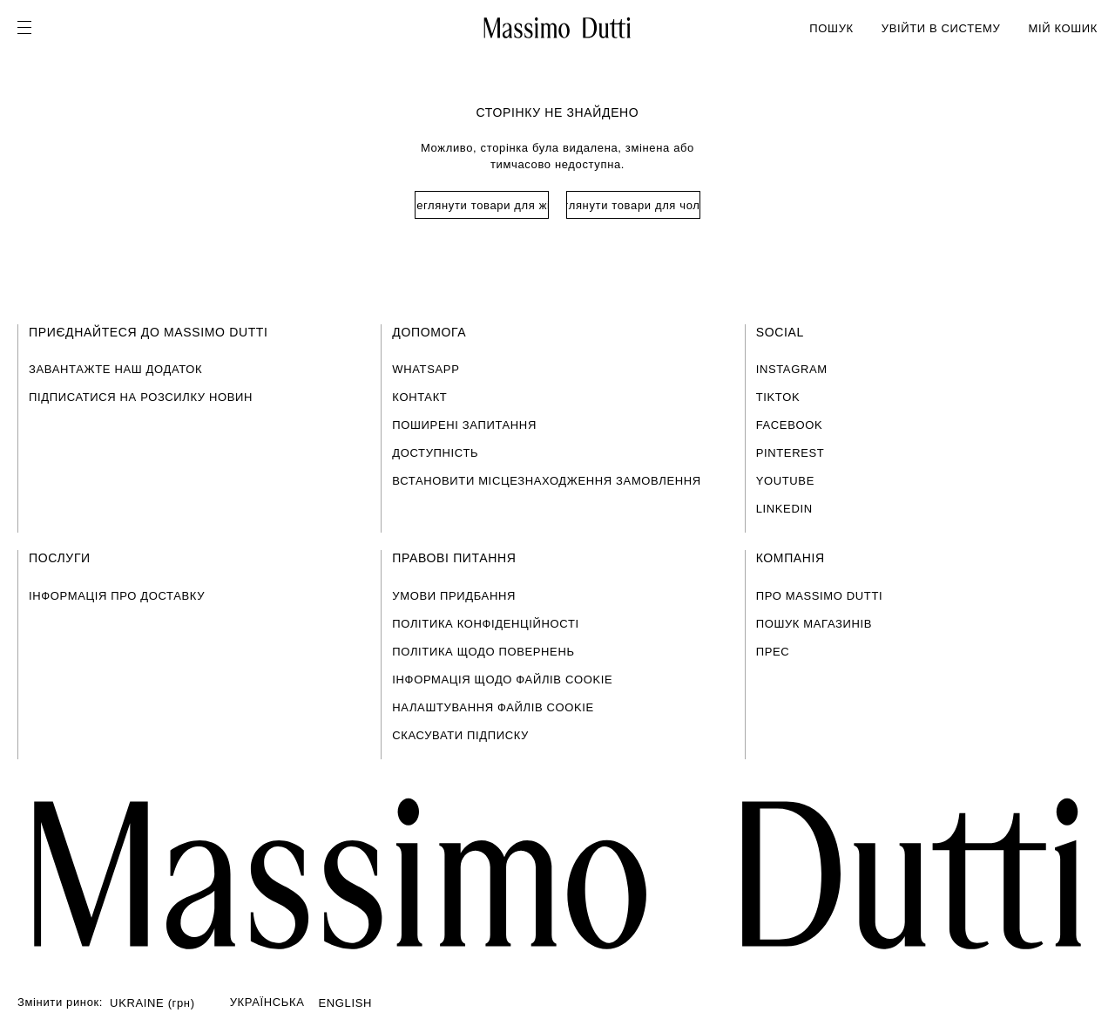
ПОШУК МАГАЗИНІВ (814, 623)
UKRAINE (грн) (152, 1002)
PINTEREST (790, 452)
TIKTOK (778, 397)
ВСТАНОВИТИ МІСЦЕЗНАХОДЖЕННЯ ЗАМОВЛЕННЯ (546, 480)
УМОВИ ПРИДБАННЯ (454, 595)
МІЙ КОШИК (1063, 28)
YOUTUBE (785, 480)
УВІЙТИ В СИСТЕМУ (941, 28)
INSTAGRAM (792, 369)
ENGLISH (346, 1002)
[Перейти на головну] (557, 28)
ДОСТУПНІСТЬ (435, 452)
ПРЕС (773, 651)
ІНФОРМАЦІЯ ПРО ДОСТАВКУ (117, 595)
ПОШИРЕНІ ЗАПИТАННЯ (464, 425)
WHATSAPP (425, 369)
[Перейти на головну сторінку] (557, 874)
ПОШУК (831, 28)
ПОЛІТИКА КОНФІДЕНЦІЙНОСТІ (485, 623)
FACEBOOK (789, 425)
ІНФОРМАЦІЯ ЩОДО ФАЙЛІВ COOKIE (502, 679)
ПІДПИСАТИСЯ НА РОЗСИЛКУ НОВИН (141, 397)
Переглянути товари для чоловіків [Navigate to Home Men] (633, 205)
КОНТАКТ (419, 397)
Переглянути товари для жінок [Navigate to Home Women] (482, 205)
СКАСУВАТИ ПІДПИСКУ (460, 735)
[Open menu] (29, 28)
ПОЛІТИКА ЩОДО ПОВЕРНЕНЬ (483, 651)
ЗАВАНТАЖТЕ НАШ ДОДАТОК (115, 369)
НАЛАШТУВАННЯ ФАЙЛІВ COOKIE (493, 707)
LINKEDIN (784, 508)
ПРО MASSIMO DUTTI (819, 595)
